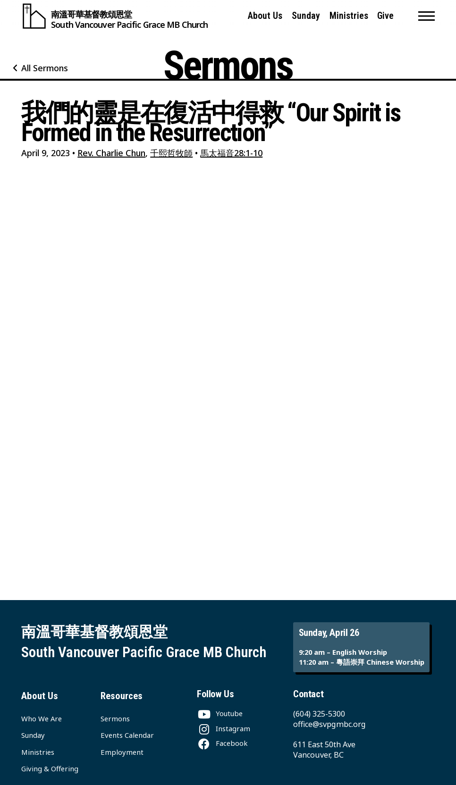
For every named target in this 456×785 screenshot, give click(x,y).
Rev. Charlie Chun (111, 153)
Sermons (115, 718)
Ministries (348, 15)
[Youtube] (220, 713)
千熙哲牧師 (171, 153)
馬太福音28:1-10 (231, 153)
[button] (426, 16)
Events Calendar (127, 735)
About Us (265, 15)
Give (385, 15)
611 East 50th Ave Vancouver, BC (324, 749)
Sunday (306, 15)
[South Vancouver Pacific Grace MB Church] (114, 16)
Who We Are (41, 718)
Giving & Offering (49, 768)
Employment (122, 752)
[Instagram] (223, 728)
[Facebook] (222, 743)
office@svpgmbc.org (329, 724)
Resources (122, 695)
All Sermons (44, 68)
